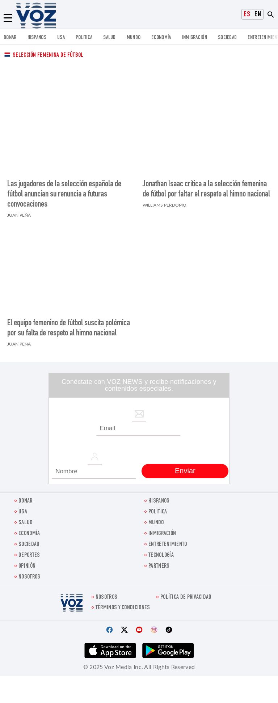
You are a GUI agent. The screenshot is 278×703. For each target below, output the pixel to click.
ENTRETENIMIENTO (167, 541)
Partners (158, 563)
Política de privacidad (186, 594)
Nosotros (29, 574)
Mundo (134, 38)
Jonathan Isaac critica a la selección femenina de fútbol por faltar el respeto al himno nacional (206, 187)
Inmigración (194, 38)
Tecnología (161, 552)
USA (61, 38)
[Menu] (8, 18)
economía (161, 38)
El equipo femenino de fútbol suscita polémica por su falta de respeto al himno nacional (68, 324)
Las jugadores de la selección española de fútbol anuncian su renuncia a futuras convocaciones (64, 192)
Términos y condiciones (123, 604)
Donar (10, 38)
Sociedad (227, 38)
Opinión (26, 563)
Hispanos (37, 38)
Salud (109, 38)
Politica (84, 38)
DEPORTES (29, 552)
